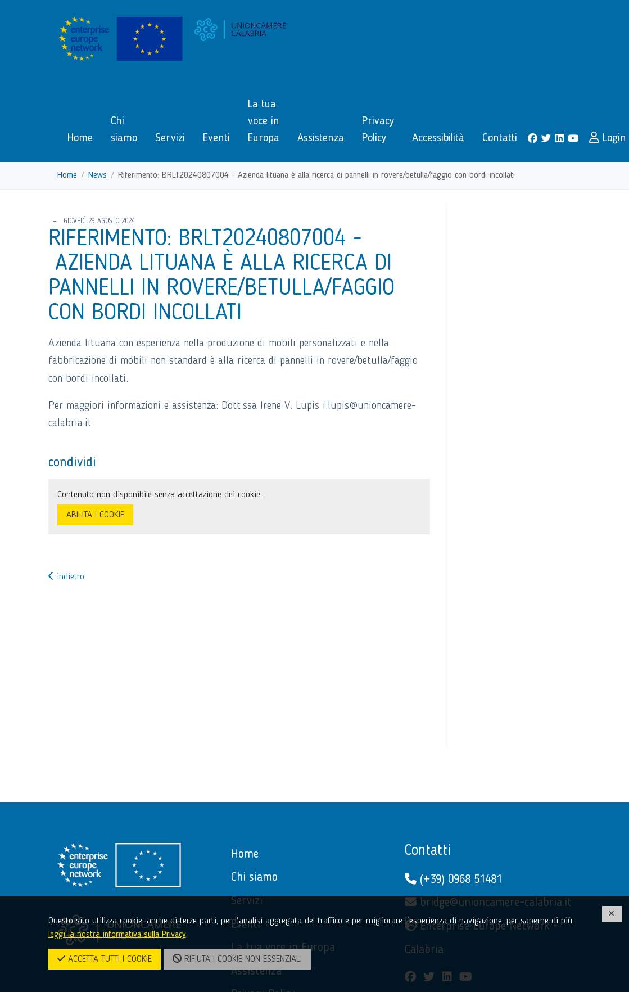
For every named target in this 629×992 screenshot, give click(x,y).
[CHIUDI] (612, 914)
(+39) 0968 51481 (453, 879)
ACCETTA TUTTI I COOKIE (104, 959)
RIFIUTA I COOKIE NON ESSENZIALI (237, 959)
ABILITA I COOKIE (95, 515)
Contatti (428, 851)
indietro (66, 576)
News (97, 175)
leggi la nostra (117, 934)
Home (67, 175)
